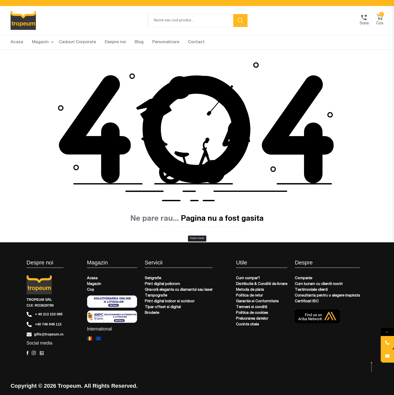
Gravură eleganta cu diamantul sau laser (179, 290)
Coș (90, 290)
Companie (303, 278)
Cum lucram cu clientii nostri (318, 284)
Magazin (43, 42)
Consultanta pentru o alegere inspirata (327, 296)
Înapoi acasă (197, 238)
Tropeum (69, 386)
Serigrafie (153, 278)
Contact (196, 42)
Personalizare (165, 42)
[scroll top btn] (372, 367)
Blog (139, 42)
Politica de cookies (252, 313)
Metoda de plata (250, 290)
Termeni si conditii (251, 307)
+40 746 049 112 (44, 324)
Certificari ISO (307, 301)
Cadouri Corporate (77, 42)
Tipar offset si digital (163, 307)
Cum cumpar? (248, 278)
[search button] (240, 20)
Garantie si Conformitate (257, 301)
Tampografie (156, 296)
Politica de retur (249, 296)
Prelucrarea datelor (252, 319)
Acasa (17, 42)
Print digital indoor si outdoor (169, 301)
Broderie (152, 313)
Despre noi (115, 42)
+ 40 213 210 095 (45, 314)
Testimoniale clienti (311, 290)
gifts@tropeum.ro (45, 334)
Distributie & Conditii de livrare (261, 284)
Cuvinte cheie (247, 324)
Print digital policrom (162, 284)
